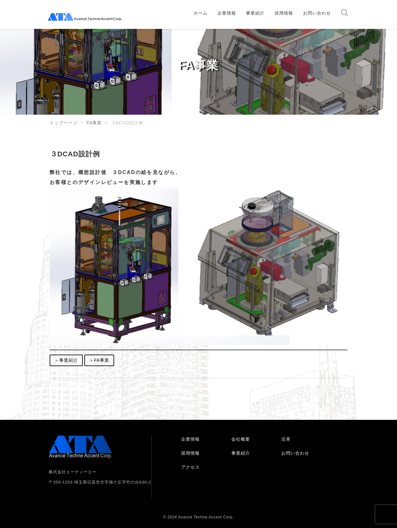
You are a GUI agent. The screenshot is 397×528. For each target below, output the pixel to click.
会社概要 (240, 439)
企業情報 (226, 13)
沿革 (286, 439)
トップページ (64, 122)
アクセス (190, 467)
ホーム (200, 13)
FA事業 (94, 122)
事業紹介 (255, 13)
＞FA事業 (99, 360)
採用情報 (283, 13)
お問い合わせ (317, 13)
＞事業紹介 (66, 360)
